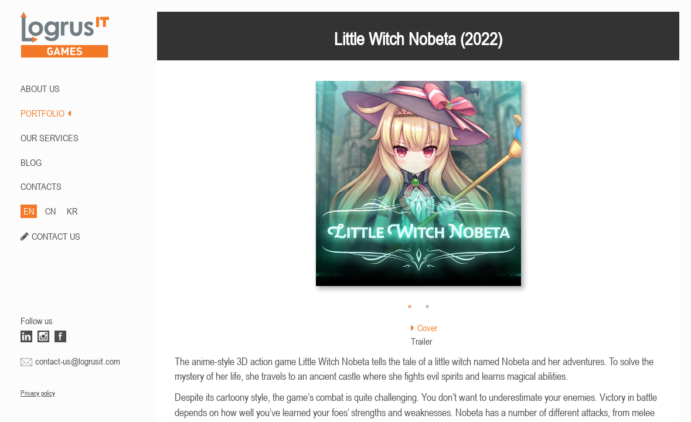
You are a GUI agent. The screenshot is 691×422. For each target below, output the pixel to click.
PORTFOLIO (46, 113)
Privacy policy (38, 393)
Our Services (50, 137)
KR (72, 211)
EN (28, 211)
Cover (424, 327)
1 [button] (410, 306)
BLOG (31, 162)
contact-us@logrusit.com (77, 361)
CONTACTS (41, 186)
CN (50, 211)
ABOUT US (40, 88)
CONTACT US (56, 236)
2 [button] (427, 306)
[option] (418, 189)
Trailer (421, 341)
